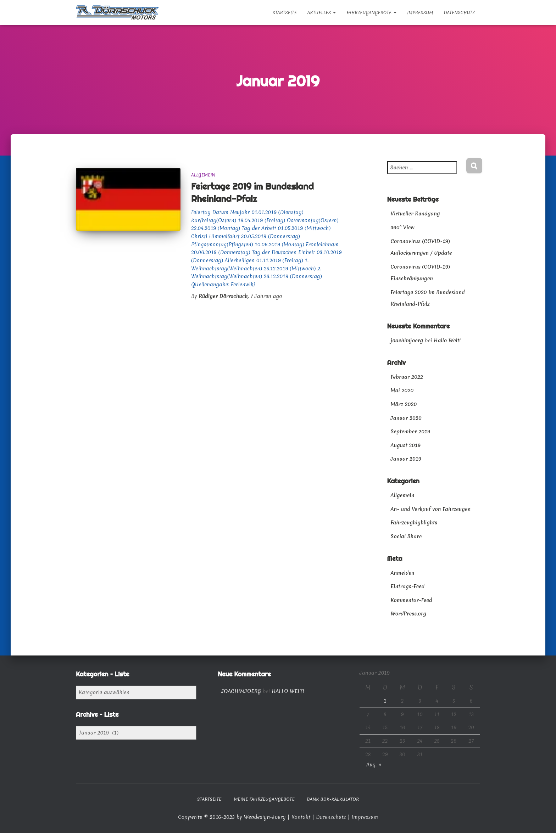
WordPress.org (409, 613)
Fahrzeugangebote (371, 13)
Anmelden (403, 572)
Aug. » (373, 764)
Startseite (284, 13)
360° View (403, 227)
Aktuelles (321, 13)
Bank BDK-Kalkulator (333, 799)
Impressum (420, 13)
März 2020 (404, 404)
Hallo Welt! (447, 340)
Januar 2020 (406, 418)
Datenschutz (459, 13)
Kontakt (301, 817)
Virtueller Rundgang (415, 213)
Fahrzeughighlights (414, 522)
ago (266, 296)
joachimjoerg (407, 340)
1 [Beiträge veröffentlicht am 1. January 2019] (385, 700)
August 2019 (406, 445)
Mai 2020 (402, 390)
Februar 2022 (407, 377)
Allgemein (203, 175)
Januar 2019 (406, 458)
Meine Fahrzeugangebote (264, 799)
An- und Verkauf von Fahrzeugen (431, 509)
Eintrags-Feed (408, 586)
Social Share (406, 536)
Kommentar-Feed (411, 600)
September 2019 (410, 431)
